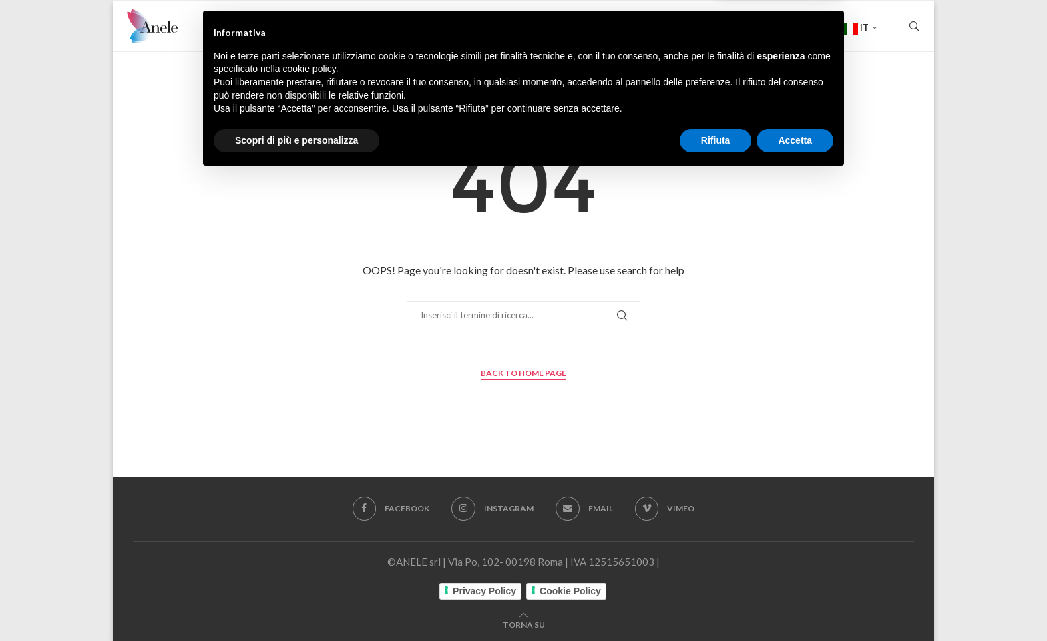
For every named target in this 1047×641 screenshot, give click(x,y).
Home (264, 27)
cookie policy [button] (309, 533)
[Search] (914, 27)
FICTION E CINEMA (412, 27)
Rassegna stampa (706, 27)
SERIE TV (616, 27)
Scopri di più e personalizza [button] (296, 604)
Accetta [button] (795, 604)
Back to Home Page (523, 373)
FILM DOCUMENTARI (525, 27)
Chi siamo (321, 27)
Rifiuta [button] (715, 604)
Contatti (799, 27)
